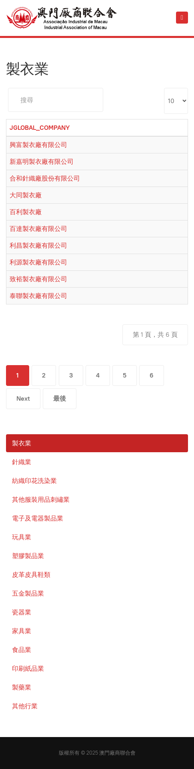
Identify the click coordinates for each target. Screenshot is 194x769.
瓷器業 (21, 612)
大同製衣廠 (26, 195)
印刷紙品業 (28, 668)
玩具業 (21, 537)
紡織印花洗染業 (34, 481)
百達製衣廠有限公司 (38, 229)
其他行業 (25, 706)
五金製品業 (28, 593)
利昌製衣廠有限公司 (38, 245)
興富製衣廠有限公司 (38, 145)
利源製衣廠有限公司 (38, 262)
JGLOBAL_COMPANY (40, 127)
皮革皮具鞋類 (31, 574)
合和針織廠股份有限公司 (45, 178)
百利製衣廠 (26, 212)
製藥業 (21, 687)
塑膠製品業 (28, 556)
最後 (59, 398)
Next (23, 398)
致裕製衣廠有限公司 (38, 279)
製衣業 (21, 443)
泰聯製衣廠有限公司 (38, 296)
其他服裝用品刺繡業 (41, 499)
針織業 (21, 462)
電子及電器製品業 (37, 518)
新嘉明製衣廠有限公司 (42, 161)
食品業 (21, 650)
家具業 (21, 631)
